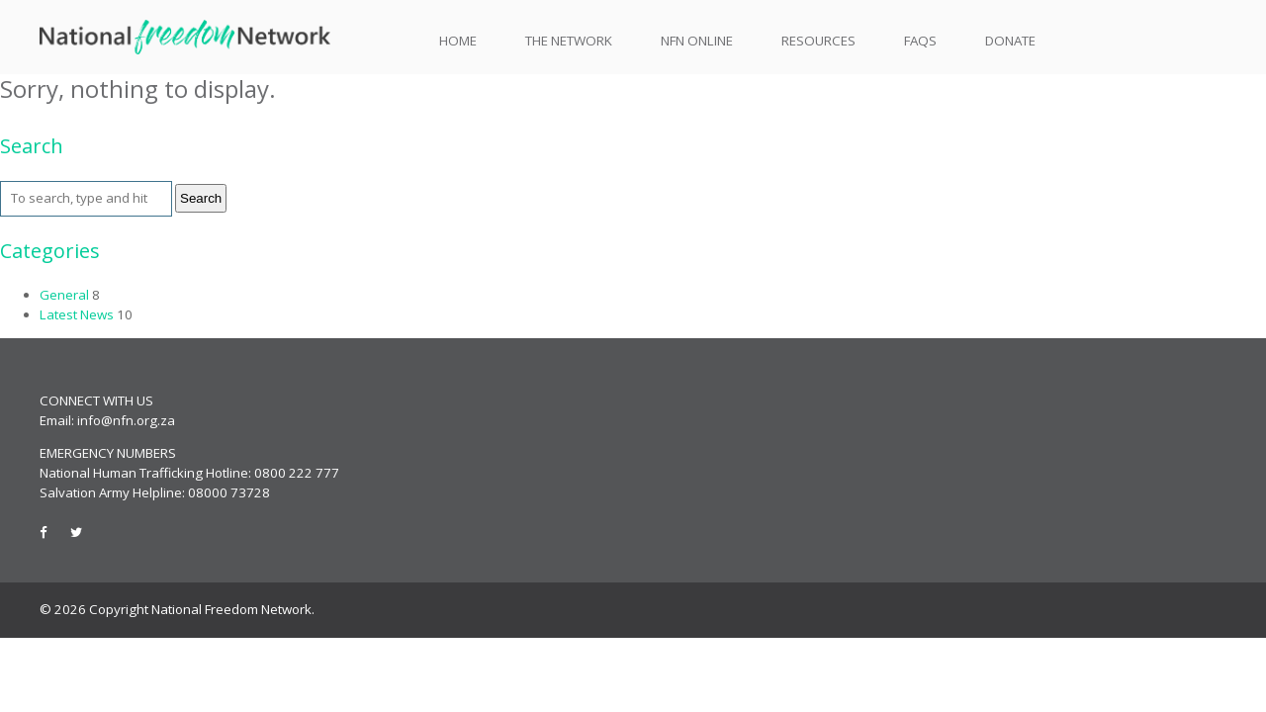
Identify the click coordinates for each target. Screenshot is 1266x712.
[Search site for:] (86, 199)
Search (201, 198)
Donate (1010, 40)
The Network (568, 41)
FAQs (920, 40)
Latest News (77, 314)
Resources (818, 41)
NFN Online (697, 40)
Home (458, 41)
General (64, 295)
